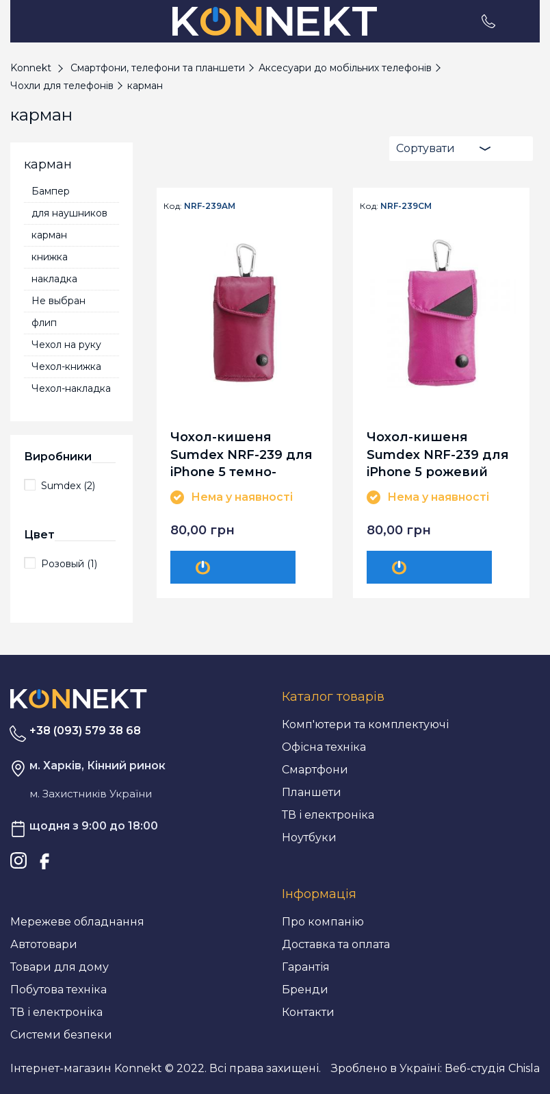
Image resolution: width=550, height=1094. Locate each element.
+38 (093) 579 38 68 (85, 730)
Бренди (305, 989)
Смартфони (315, 769)
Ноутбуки (309, 837)
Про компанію (323, 921)
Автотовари (43, 944)
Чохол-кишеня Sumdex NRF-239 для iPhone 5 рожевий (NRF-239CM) (438, 454)
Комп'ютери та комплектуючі (365, 724)
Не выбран (58, 301)
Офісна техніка (324, 747)
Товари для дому (59, 966)
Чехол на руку (66, 344)
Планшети (311, 792)
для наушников (69, 213)
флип (44, 322)
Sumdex (68, 486)
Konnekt (30, 68)
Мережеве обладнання (77, 921)
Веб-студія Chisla (492, 1068)
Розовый (69, 564)
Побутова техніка (58, 989)
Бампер (50, 191)
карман (49, 235)
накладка (54, 279)
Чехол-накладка (71, 388)
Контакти (308, 1012)
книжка (49, 257)
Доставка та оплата (336, 944)
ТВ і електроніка (328, 814)
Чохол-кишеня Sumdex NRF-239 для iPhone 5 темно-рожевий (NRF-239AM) (241, 454)
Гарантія (306, 966)
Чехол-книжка (66, 366)
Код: (172, 206)
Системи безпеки (61, 1034)
